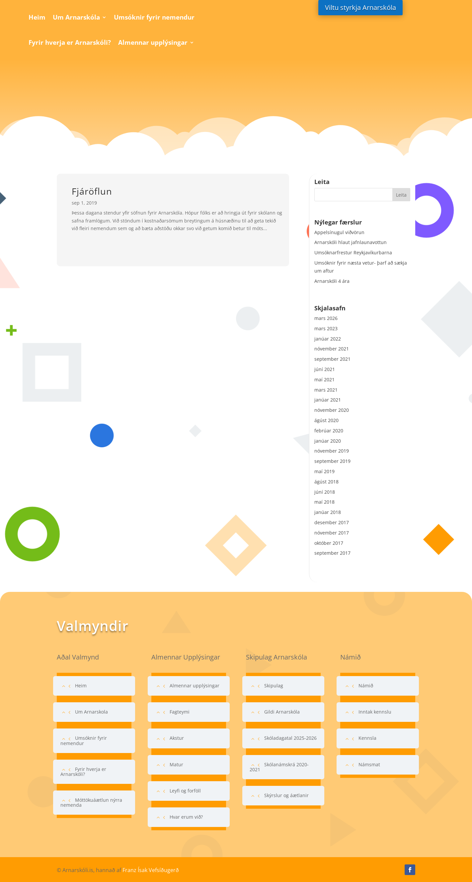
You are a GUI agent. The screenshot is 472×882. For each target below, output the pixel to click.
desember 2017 (331, 522)
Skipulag (273, 685)
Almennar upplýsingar (153, 42)
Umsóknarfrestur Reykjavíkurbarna (353, 252)
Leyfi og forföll (185, 790)
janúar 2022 (327, 339)
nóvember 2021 (331, 349)
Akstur (177, 738)
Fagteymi (180, 712)
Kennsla (367, 738)
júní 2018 (324, 492)
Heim (37, 17)
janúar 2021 (327, 400)
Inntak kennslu (374, 712)
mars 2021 (326, 390)
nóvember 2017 (331, 533)
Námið (365, 685)
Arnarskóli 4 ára (332, 281)
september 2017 (332, 553)
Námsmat (369, 764)
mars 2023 (326, 328)
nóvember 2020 (331, 410)
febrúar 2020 (328, 430)
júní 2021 (324, 369)
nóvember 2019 (331, 451)
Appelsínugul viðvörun (339, 232)
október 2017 (328, 543)
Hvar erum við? (186, 817)
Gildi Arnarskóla (282, 712)
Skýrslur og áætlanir (286, 795)
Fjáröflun (92, 191)
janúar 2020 (327, 441)
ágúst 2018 (326, 481)
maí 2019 (324, 471)
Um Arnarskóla (76, 17)
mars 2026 (326, 318)
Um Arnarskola (91, 712)
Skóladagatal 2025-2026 (290, 738)
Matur (176, 764)
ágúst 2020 (326, 420)
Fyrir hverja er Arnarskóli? (70, 42)
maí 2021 (324, 379)
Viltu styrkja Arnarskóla (360, 7)
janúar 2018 (327, 512)
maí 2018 (324, 502)
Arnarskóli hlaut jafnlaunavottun (350, 242)
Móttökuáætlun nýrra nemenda (91, 802)
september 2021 (332, 359)
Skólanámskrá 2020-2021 (279, 767)
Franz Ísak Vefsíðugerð (150, 870)
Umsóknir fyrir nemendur (154, 17)
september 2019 (332, 461)
